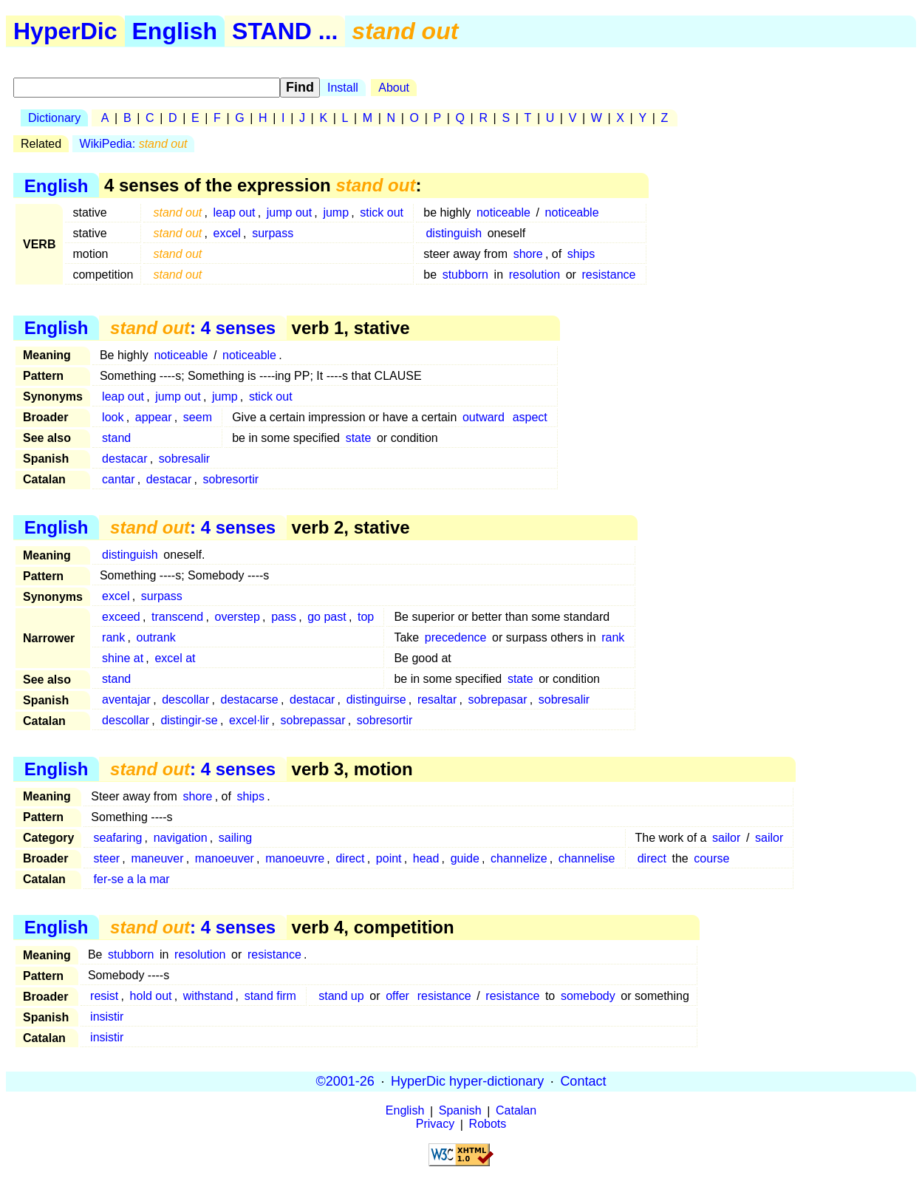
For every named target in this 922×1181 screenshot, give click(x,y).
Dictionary (54, 118)
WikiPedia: (134, 143)
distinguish (454, 233)
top (366, 616)
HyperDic (65, 31)
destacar (124, 458)
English (175, 31)
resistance (609, 274)
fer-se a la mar (132, 879)
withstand (208, 996)
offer (397, 996)
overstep (237, 616)
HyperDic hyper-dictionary (467, 1081)
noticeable (503, 212)
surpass (272, 233)
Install (342, 87)
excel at (174, 658)
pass (283, 616)
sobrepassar (313, 720)
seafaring (118, 837)
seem (197, 417)
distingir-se (188, 720)
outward (483, 417)
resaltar (437, 699)
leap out (235, 212)
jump (336, 212)
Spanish (460, 1111)
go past (326, 616)
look (112, 417)
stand (116, 438)
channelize (519, 858)
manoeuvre (294, 858)
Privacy (435, 1124)
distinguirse (376, 699)
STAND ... (285, 31)
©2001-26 (345, 1081)
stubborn (465, 274)
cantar (118, 479)
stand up (340, 996)
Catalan (516, 1111)
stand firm (270, 996)
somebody (588, 996)
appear (153, 417)
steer (107, 858)
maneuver (157, 858)
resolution (534, 274)
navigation (181, 837)
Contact (583, 1081)
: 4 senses (193, 328)
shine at (122, 658)
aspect (530, 417)
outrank (156, 637)
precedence (456, 637)
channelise (587, 858)
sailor (726, 837)
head (426, 858)
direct (349, 858)
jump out (289, 212)
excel (227, 233)
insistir (106, 1016)
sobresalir (184, 458)
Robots (488, 1124)
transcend (177, 616)
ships (581, 254)
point (389, 858)
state (359, 438)
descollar (185, 699)
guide (465, 858)
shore (528, 254)
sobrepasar (497, 699)
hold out (151, 996)
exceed (121, 616)
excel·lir (249, 720)
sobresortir (230, 479)
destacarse (250, 699)
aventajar (126, 699)
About (393, 87)
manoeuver (224, 858)
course (711, 858)
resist (104, 996)
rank (113, 637)
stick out (381, 212)
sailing (235, 837)
